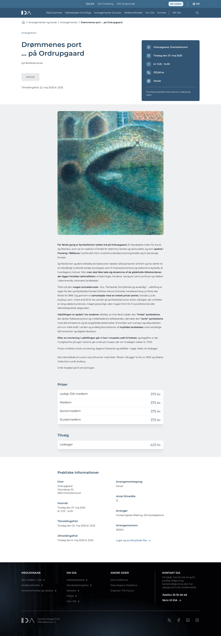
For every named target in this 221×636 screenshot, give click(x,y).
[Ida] (26, 12)
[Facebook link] (178, 620)
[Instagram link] (197, 620)
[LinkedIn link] (187, 620)
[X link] (169, 620)
